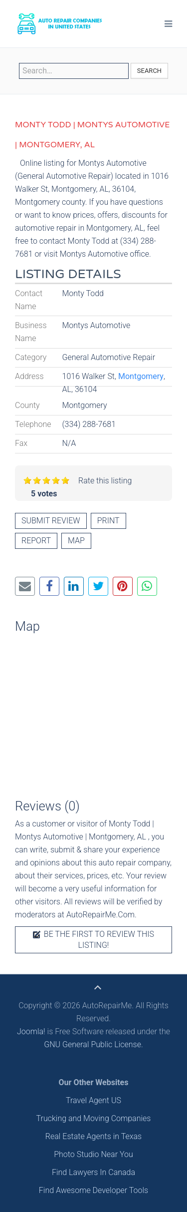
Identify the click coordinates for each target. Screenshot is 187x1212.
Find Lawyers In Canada (93, 1172)
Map (76, 540)
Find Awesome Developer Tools (93, 1190)
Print (108, 520)
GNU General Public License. (93, 1044)
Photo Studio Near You (93, 1154)
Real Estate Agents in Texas (93, 1136)
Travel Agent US (93, 1100)
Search (149, 70)
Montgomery (141, 376)
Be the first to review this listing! (93, 939)
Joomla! (31, 1031)
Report (36, 540)
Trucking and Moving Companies (93, 1118)
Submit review (50, 520)
